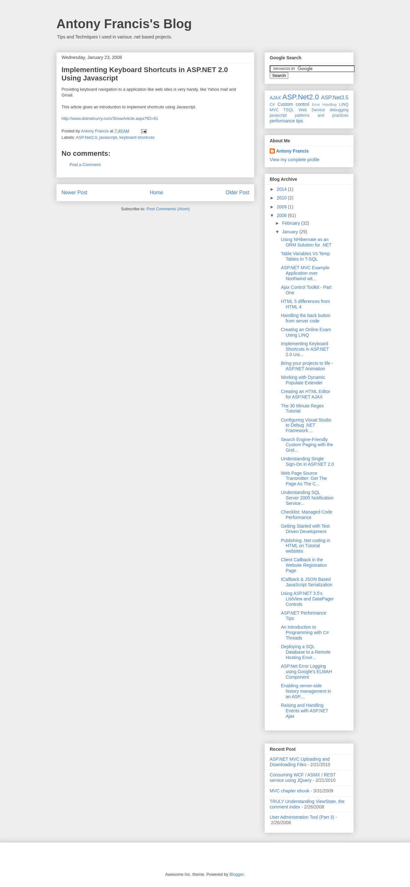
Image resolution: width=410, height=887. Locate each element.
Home (156, 192)
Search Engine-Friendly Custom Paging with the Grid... (307, 445)
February (291, 223)
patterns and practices (322, 115)
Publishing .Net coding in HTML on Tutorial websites (305, 546)
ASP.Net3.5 (334, 98)
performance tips (286, 120)
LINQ (343, 104)
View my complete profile (294, 159)
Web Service (312, 110)
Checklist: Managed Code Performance (306, 514)
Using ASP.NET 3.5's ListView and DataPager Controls (307, 599)
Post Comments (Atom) (168, 208)
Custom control (293, 104)
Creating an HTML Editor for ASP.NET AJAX (305, 394)
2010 (282, 197)
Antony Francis (292, 151)
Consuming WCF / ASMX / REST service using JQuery (303, 777)
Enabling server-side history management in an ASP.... (306, 691)
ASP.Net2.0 (86, 137)
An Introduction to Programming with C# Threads (305, 632)
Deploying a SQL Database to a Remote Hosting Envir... (306, 652)
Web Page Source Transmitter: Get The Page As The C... (304, 479)
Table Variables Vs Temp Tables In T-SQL (305, 256)
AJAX (275, 97)
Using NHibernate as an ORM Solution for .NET (306, 242)
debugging (339, 110)
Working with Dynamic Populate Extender (303, 380)
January (290, 231)
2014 (282, 189)
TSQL (288, 110)
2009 (282, 206)
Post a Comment (85, 164)
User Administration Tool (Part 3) (302, 817)
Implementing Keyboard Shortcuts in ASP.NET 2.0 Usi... (305, 349)
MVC (274, 110)
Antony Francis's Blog (124, 24)
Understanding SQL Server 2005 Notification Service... (307, 498)
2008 (282, 215)
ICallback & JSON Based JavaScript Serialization (306, 582)
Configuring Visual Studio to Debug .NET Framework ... (306, 425)
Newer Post (74, 192)
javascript (108, 137)
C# (272, 104)
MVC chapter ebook (289, 790)
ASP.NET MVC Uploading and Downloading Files (300, 762)
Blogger (236, 874)
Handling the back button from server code (306, 318)
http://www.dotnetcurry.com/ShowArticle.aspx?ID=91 (110, 118)
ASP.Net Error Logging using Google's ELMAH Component (306, 672)
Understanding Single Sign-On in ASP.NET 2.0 (307, 461)
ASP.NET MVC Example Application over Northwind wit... (305, 273)
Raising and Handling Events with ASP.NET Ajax (304, 711)
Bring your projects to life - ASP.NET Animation (307, 366)
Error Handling (324, 104)
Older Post (237, 192)
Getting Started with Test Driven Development (305, 528)
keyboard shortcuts (136, 137)
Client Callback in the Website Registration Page (304, 565)
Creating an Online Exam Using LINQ (306, 332)
